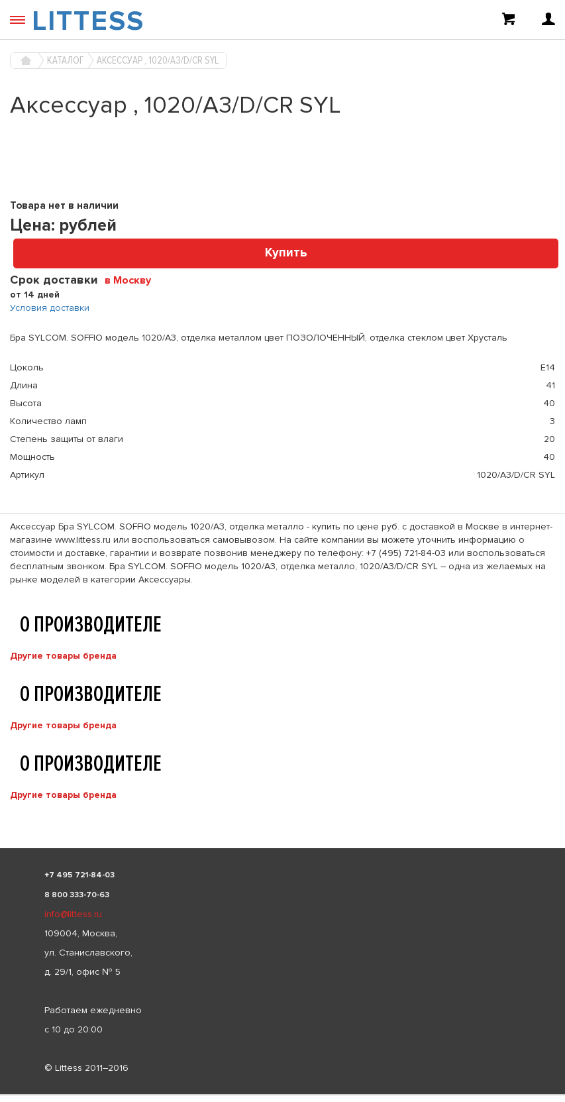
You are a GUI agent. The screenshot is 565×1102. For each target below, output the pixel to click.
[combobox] (133, 279)
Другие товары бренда (63, 655)
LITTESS (88, 21)
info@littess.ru (73, 914)
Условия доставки (49, 307)
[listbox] (282, 1094)
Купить (286, 252)
